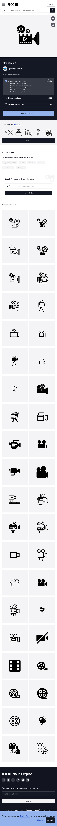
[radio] (28, 86)
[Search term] (29, 10)
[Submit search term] (52, 10)
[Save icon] (53, 18)
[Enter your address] (28, 793)
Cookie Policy (25, 816)
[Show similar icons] (53, 25)
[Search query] (28, 186)
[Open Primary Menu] (3, 4)
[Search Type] (5, 10)
